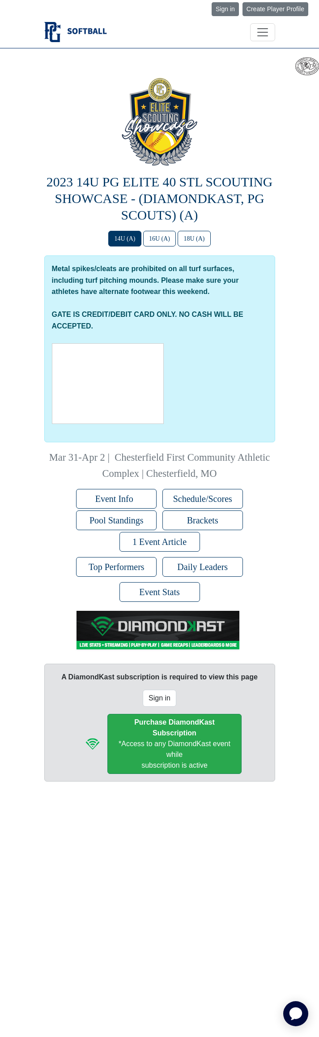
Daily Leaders (202, 567)
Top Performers (117, 567)
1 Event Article (159, 542)
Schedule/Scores (202, 499)
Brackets (202, 520)
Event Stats (159, 592)
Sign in (225, 9)
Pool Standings (116, 520)
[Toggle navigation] (262, 32)
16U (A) (159, 238)
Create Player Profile (275, 9)
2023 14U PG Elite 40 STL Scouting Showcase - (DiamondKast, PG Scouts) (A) (159, 198)
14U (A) (124, 238)
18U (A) (193, 238)
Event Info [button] (116, 499)
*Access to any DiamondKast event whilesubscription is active (174, 743)
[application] (295, 1013)
